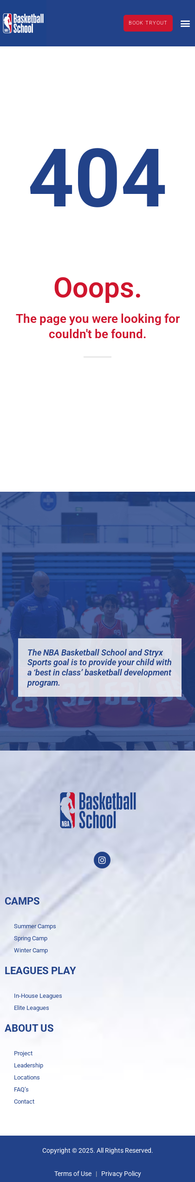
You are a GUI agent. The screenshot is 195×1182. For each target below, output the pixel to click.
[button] (185, 23)
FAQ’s (21, 1089)
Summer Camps (35, 926)
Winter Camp (31, 950)
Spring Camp (30, 938)
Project (23, 1053)
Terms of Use (72, 1173)
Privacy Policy (121, 1173)
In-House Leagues (38, 995)
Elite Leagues (31, 1007)
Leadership (28, 1065)
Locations (27, 1077)
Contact (24, 1101)
